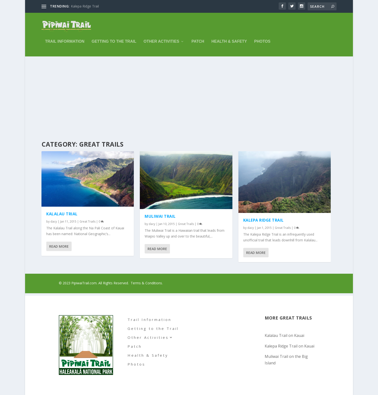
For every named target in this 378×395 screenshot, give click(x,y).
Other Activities (161, 45)
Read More (59, 246)
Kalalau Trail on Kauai (284, 335)
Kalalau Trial (62, 214)
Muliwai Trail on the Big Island (286, 360)
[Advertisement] (189, 95)
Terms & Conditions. (147, 283)
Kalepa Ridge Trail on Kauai (289, 346)
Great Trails (87, 222)
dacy (53, 222)
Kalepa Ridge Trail (85, 6)
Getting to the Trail (114, 45)
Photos (262, 45)
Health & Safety (229, 45)
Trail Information (64, 45)
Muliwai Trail (160, 216)
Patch (197, 45)
